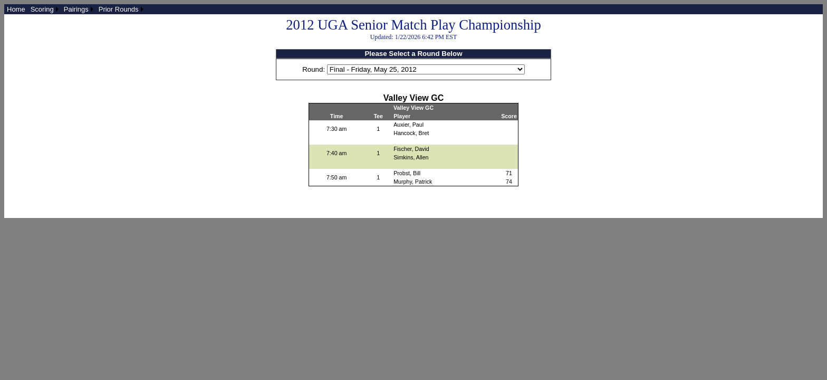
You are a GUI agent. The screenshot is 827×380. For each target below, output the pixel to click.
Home (16, 9)
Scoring (42, 9)
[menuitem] (16, 9)
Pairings (76, 9)
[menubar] (75, 9)
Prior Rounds (119, 9)
